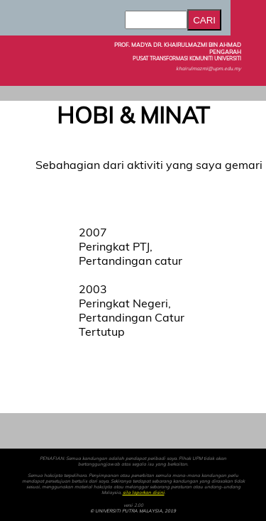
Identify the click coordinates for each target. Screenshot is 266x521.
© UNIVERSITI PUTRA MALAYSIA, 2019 (133, 511)
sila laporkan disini (144, 492)
